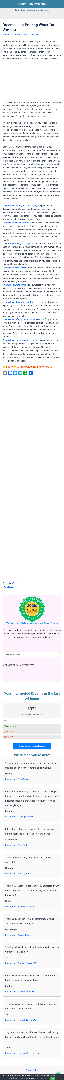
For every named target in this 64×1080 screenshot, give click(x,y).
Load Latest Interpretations (32, 746)
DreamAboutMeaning (32, 4)
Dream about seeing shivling (16, 243)
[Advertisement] (32, 82)
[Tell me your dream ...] (32, 654)
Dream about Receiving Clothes (19, 906)
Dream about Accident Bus (17, 935)
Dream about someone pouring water (20, 340)
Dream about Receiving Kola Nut (20, 991)
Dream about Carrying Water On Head (22, 1053)
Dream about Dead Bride (16, 845)
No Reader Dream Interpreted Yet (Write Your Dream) (20, 34)
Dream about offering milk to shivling (20, 319)
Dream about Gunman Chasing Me (21, 963)
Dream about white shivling (15, 285)
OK (53, 1078)
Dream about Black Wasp (17, 779)
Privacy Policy (32, 1070)
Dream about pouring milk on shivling (20, 205)
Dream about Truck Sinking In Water (21, 1020)
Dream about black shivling (15, 267)
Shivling (10, 586)
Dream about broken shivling (16, 223)
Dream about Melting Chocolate (20, 817)
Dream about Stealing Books (18, 873)
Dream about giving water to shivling (19, 302)
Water (14, 583)
